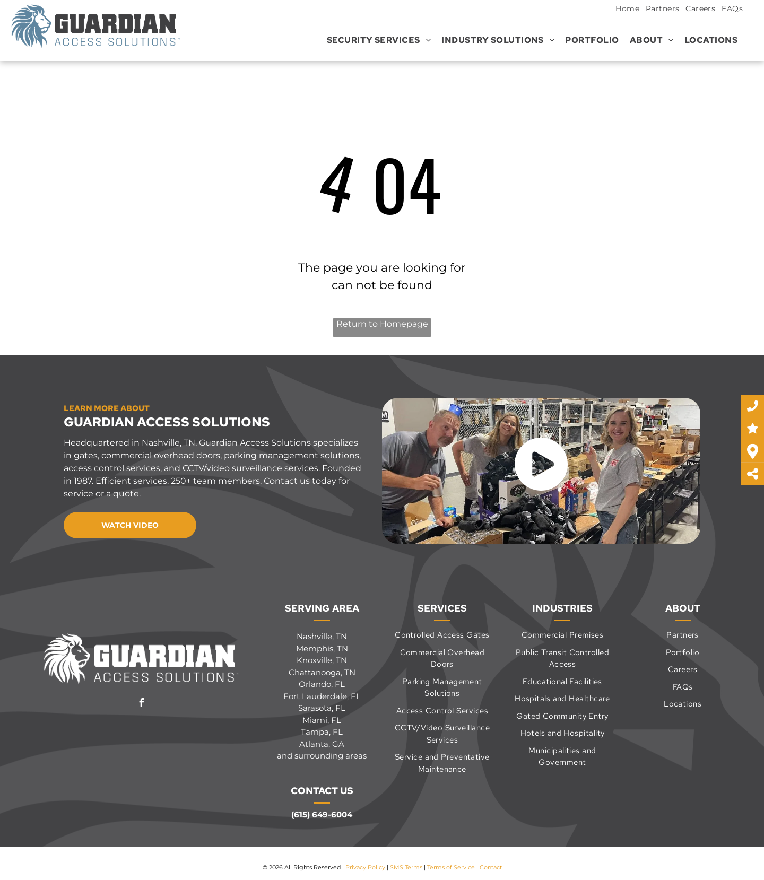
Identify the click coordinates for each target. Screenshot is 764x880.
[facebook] (142, 704)
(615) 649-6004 (321, 814)
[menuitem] (624, 10)
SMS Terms (406, 867)
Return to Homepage (382, 324)
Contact (491, 867)
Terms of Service (451, 867)
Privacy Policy (365, 867)
